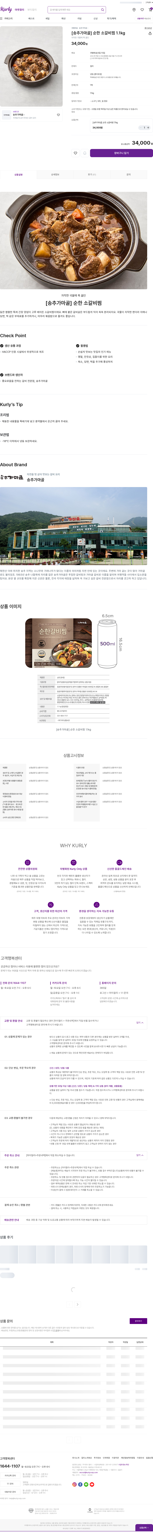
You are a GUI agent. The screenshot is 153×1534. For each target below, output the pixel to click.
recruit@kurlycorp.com (88, 1473)
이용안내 (140, 1458)
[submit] (102, 9)
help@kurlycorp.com (17, 1498)
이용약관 (115, 1458)
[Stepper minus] (141, 127)
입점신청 (149, 1458)
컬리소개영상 (86, 1458)
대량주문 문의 (10, 1492)
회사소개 (75, 1458)
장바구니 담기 (121, 153)
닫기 (138, 1022)
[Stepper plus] (147, 127)
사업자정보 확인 (123, 1465)
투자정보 (97, 1458)
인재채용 (106, 1458)
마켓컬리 (19, 9)
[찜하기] (58, 115)
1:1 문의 (56, 1330)
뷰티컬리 (32, 9)
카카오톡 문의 (10, 1475)
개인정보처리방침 (128, 1458)
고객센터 (149, 2)
